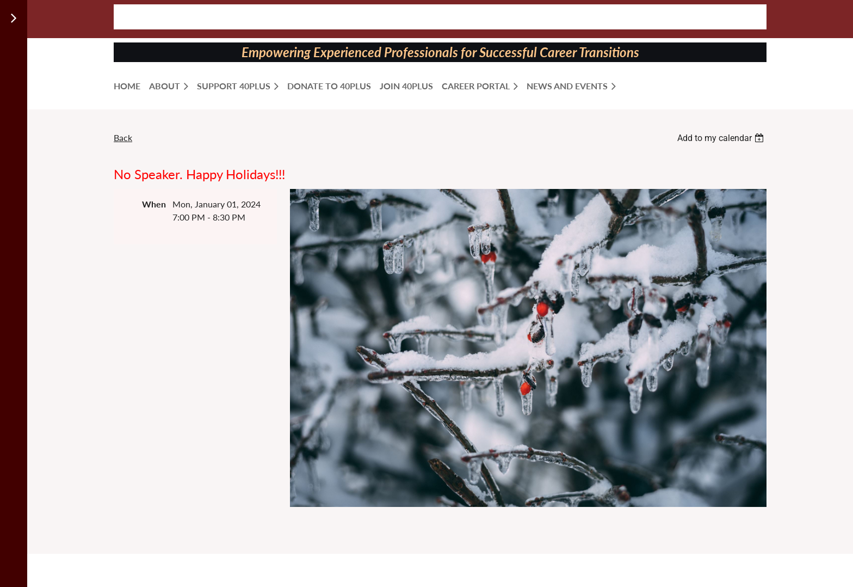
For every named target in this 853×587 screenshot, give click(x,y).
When (154, 204)
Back (123, 137)
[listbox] (722, 138)
